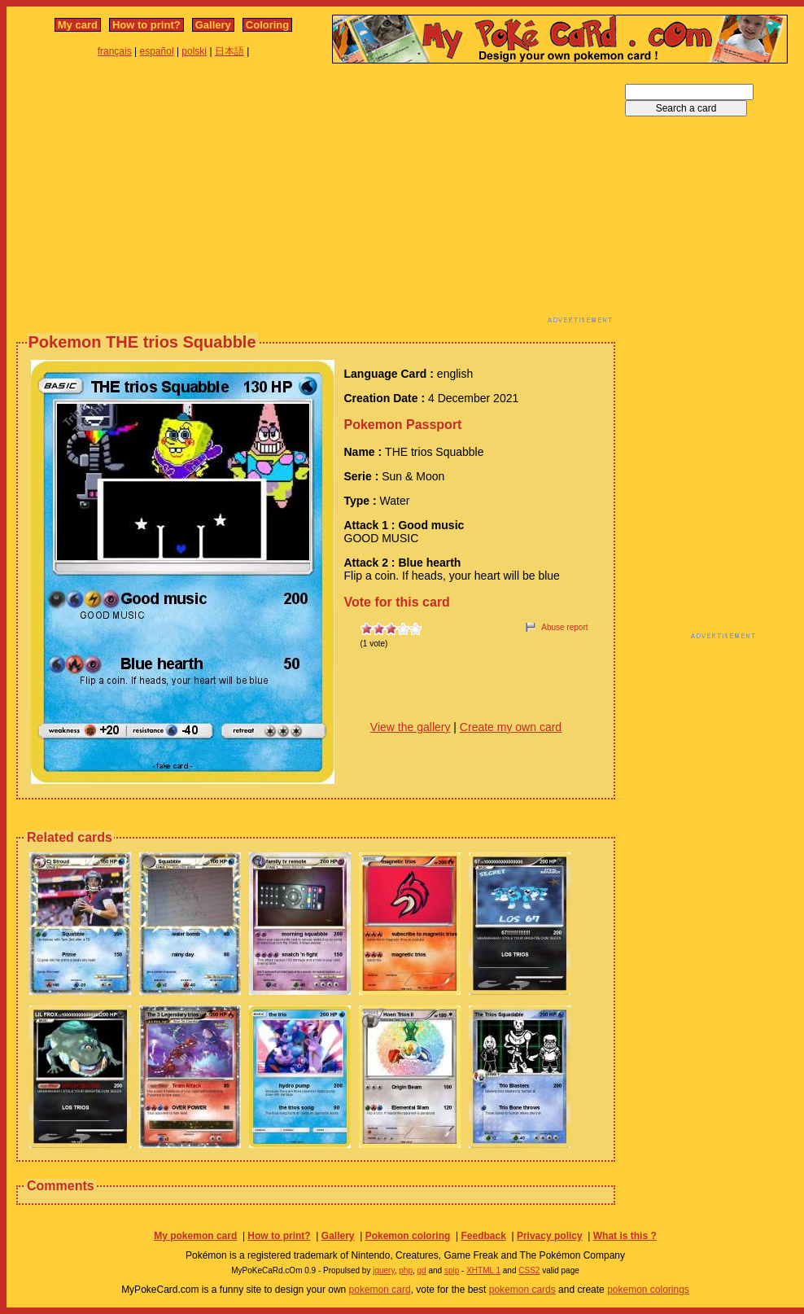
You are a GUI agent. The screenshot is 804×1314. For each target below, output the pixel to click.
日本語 (229, 51)
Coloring (267, 25)
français (115, 51)
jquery (384, 1270)
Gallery (213, 25)
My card (78, 25)
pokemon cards (522, 1289)
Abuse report (564, 627)
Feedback (483, 1236)
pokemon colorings (648, 1289)
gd (421, 1270)
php (406, 1270)
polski (194, 51)
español (157, 51)
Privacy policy (550, 1236)
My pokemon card (195, 1236)
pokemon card (380, 1289)
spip (451, 1270)
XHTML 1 (483, 1270)
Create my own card (510, 727)
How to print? (146, 25)
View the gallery (410, 727)
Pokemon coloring (408, 1236)
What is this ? (625, 1236)
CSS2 (529, 1270)
